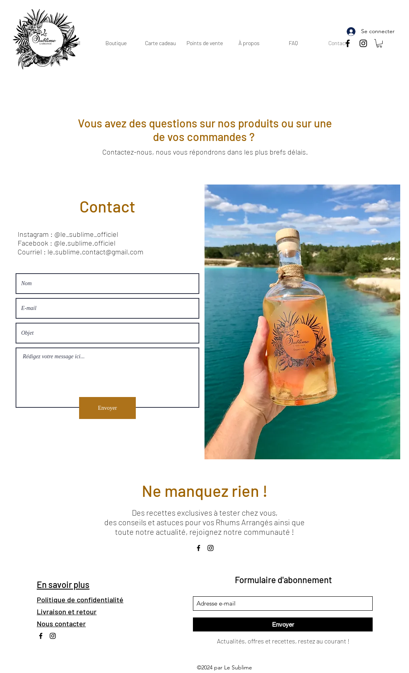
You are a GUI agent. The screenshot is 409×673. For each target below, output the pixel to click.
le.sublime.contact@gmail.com (95, 251)
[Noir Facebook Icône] (348, 43)
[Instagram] (363, 43)
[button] (379, 43)
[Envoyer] (107, 408)
